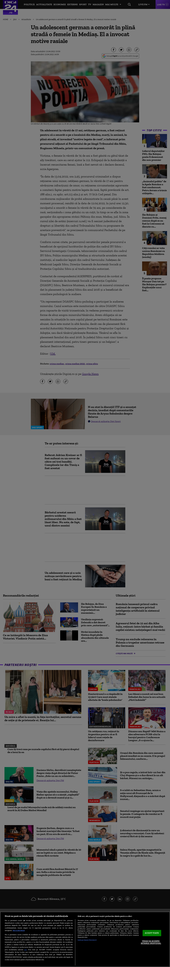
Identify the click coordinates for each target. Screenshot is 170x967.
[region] (85, 939)
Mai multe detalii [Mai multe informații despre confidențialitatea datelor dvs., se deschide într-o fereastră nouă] (19, 930)
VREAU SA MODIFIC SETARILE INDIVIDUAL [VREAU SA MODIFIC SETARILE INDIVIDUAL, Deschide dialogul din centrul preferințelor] (151, 942)
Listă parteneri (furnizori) (87, 940)
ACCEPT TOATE (152, 933)
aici (25, 949)
